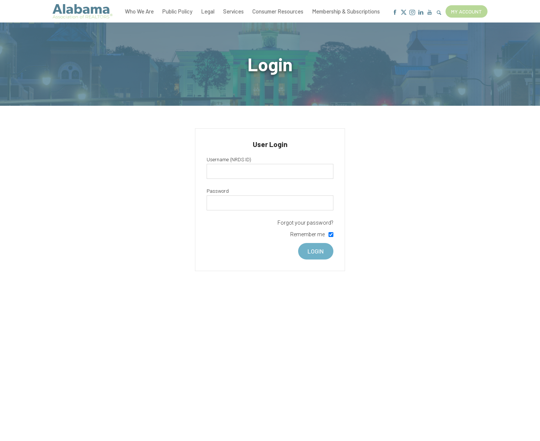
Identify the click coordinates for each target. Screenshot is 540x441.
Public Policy (177, 11)
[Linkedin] (421, 12)
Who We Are (139, 11)
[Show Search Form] (439, 12)
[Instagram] (412, 12)
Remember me (307, 234)
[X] (403, 12)
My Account (466, 11)
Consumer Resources (277, 11)
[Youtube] (429, 12)
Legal (207, 11)
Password (218, 191)
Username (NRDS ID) (229, 159)
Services (233, 11)
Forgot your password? (305, 223)
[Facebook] (395, 12)
